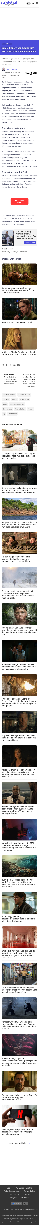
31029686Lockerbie (9, 395)
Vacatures (19, 1188)
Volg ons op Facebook (19, 1198)
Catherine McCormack (17, 404)
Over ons (12, 1194)
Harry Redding (7, 409)
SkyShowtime (12, 414)
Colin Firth (6, 399)
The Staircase (24, 399)
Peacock (9, 249)
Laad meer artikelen (19, 1143)
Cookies (10, 1188)
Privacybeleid (29, 1191)
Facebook (16, 1204)
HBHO (5, 404)
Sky (4, 414)
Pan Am (14, 399)
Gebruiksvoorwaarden (13, 1191)
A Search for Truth (24, 395)
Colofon (27, 1194)
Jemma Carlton (20, 409)
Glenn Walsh (11, 69)
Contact (29, 1188)
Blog (20, 1194)
